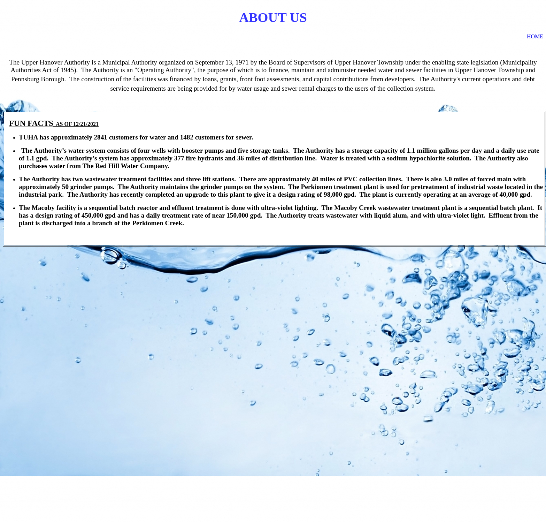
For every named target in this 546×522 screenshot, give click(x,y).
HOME (535, 36)
